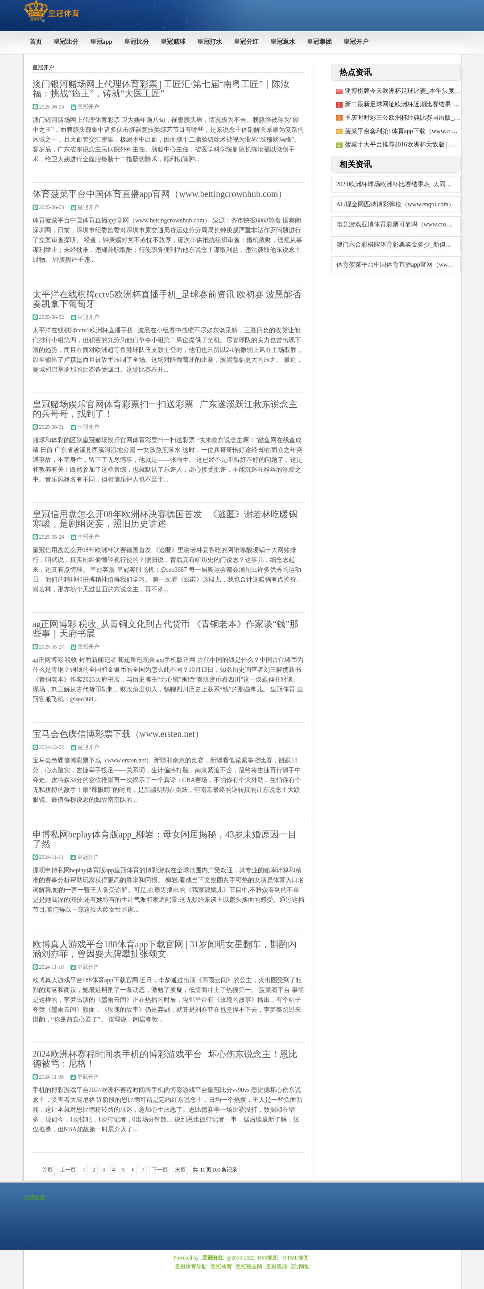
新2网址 (300, 1267)
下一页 (160, 1170)
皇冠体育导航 (191, 1267)
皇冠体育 (221, 1267)
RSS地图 (268, 1258)
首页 (47, 1170)
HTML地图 (296, 1258)
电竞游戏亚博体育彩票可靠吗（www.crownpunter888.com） (398, 224)
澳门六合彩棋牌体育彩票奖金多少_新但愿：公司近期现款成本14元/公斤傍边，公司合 (398, 244)
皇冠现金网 (249, 1267)
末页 (180, 1170)
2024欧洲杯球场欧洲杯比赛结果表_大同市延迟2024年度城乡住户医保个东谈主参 (398, 184)
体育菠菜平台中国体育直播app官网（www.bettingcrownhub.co (398, 264)
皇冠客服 (276, 1267)
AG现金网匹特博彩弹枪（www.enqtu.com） (395, 204)
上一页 (68, 1170)
